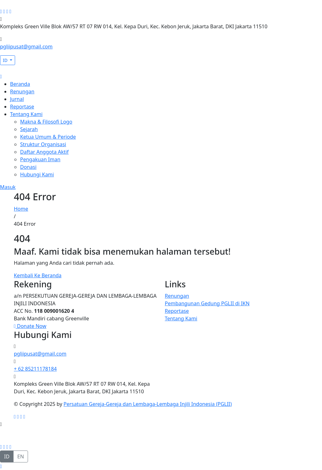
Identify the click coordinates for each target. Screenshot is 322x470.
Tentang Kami (26, 114)
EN (20, 456)
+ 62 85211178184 (35, 368)
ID (6, 60)
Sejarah (29, 129)
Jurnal (17, 99)
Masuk (8, 187)
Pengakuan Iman (40, 159)
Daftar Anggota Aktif (44, 151)
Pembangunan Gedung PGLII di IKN (207, 303)
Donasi (28, 166)
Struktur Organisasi (43, 144)
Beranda (20, 83)
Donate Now (30, 326)
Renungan (22, 91)
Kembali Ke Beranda (38, 275)
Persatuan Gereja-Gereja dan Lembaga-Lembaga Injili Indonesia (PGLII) (148, 404)
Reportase (22, 106)
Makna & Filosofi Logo (46, 121)
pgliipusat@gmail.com (26, 46)
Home (21, 208)
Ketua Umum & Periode (48, 136)
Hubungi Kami (37, 174)
